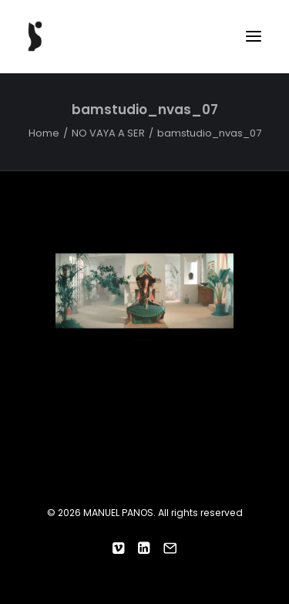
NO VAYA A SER (108, 133)
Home (44, 133)
